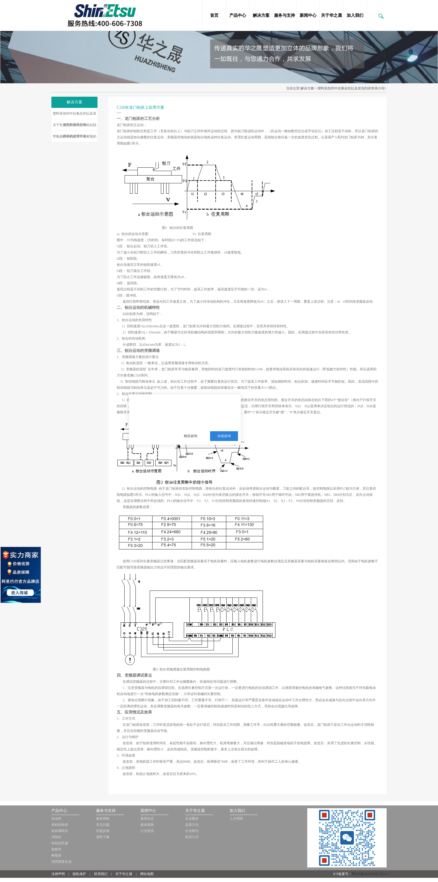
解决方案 (261, 15)
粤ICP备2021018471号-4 (369, 874)
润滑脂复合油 (61, 862)
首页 (214, 15)
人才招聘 (236, 819)
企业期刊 (192, 831)
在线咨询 (224, 436)
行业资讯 (147, 831)
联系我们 (101, 874)
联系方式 (192, 837)
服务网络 (103, 819)
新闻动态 (147, 819)
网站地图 (147, 874)
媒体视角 (147, 825)
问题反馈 (103, 831)
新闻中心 (308, 15)
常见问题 (103, 825)
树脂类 (56, 855)
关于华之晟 (331, 15)
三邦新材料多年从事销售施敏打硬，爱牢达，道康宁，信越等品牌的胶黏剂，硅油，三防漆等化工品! (207, 409)
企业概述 (192, 819)
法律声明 (58, 874)
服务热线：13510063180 (203, 422)
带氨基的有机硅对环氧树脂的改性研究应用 (74, 138)
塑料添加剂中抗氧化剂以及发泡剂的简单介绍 (74, 115)
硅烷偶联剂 (59, 831)
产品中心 (237, 15)
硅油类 (56, 819)
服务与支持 (284, 15)
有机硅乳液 (59, 843)
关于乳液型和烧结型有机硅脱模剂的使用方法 (74, 127)
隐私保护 (79, 874)
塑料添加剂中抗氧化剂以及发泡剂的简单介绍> (352, 88)
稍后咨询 (190, 436)
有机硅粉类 (59, 825)
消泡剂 (56, 837)
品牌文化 (192, 825)
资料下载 (103, 837)
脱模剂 (56, 849)
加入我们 (355, 15)
